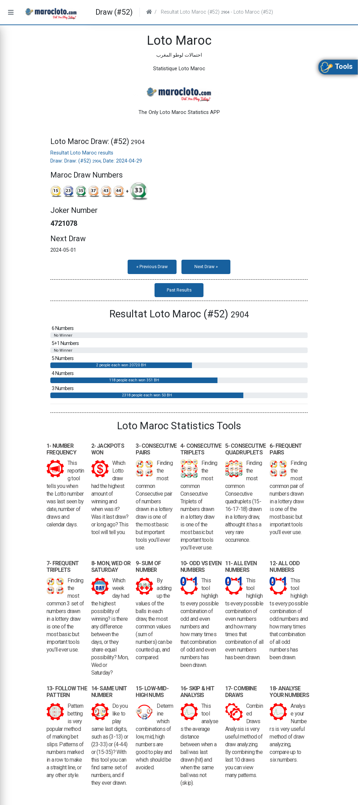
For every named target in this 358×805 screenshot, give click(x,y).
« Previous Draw (152, 266)
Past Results (179, 290)
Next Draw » (206, 266)
